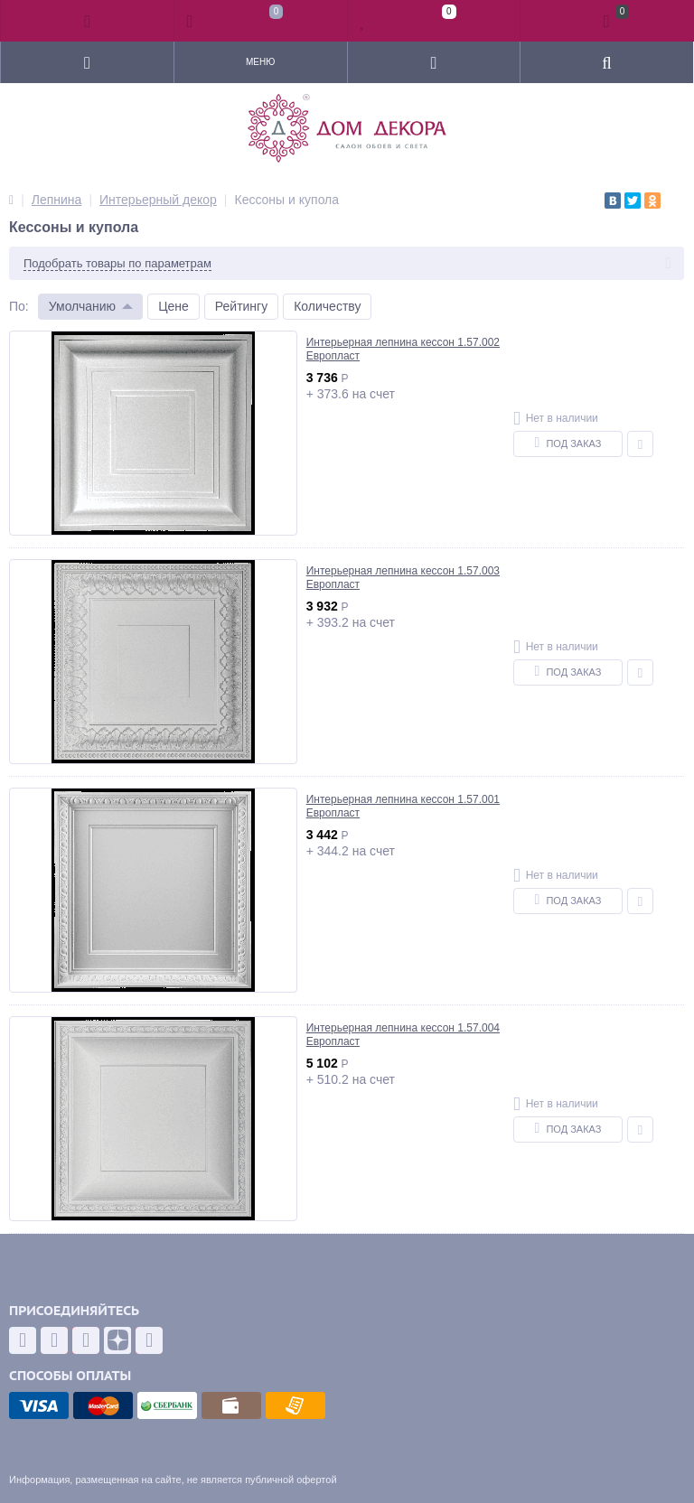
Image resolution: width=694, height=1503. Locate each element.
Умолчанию (82, 306)
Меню (260, 62)
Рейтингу (241, 306)
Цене (173, 306)
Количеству (327, 306)
